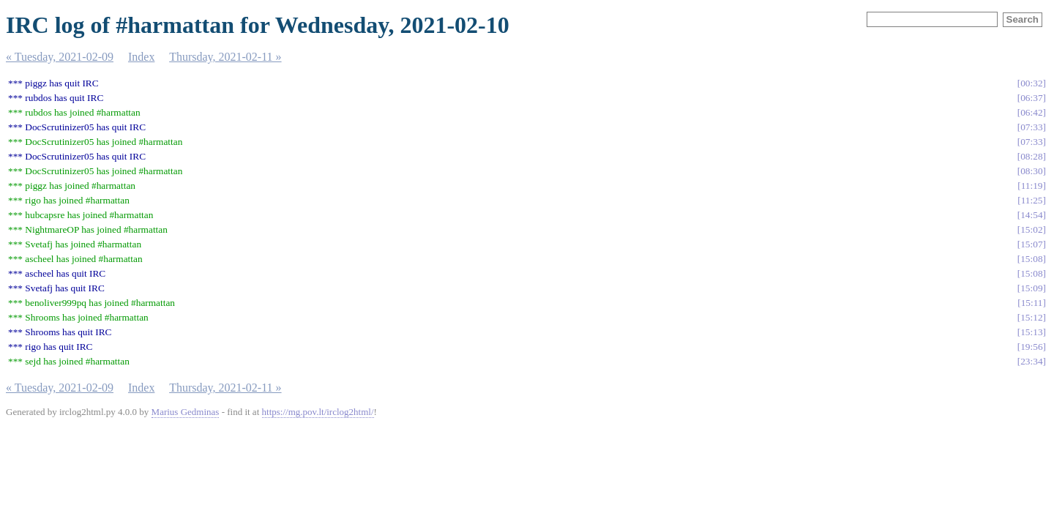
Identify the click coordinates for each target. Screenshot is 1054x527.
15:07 (1031, 244)
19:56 (1031, 346)
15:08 (1031, 258)
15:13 (1031, 331)
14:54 (1031, 214)
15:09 (1031, 288)
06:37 (1031, 97)
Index (141, 57)
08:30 (1031, 170)
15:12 (1031, 317)
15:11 (1032, 302)
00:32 (1031, 83)
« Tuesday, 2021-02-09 (59, 57)
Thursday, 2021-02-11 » (225, 57)
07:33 (1031, 127)
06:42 (1031, 112)
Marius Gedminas (186, 411)
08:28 (1031, 156)
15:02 (1031, 229)
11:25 (1032, 200)
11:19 (1032, 185)
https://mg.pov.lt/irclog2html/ (318, 411)
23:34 (1031, 361)
